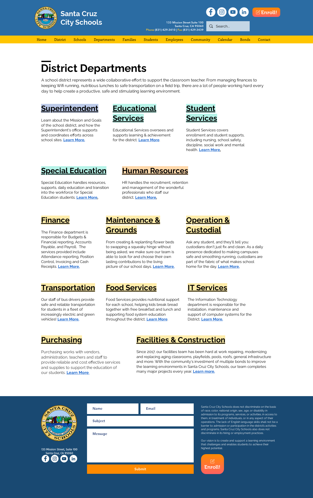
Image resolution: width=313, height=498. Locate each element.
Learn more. (204, 371)
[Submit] (140, 469)
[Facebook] (210, 12)
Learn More (157, 319)
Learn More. (69, 266)
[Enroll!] (266, 12)
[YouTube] (233, 12)
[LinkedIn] (244, 12)
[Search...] (227, 26)
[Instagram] (221, 12)
